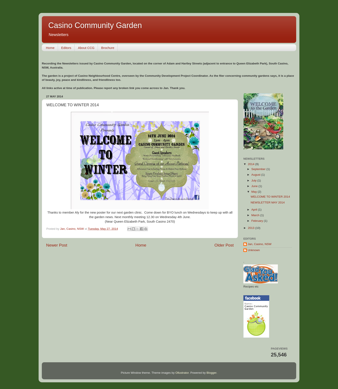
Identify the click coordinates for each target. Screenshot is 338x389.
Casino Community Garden (95, 25)
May (254, 191)
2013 (251, 228)
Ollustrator (182, 372)
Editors (66, 48)
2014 (251, 164)
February (257, 220)
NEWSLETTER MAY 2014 (268, 202)
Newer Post (56, 245)
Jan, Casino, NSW (259, 244)
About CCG (86, 48)
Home (50, 48)
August (256, 174)
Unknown (254, 250)
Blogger (211, 372)
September (258, 169)
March (255, 215)
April (254, 209)
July (254, 180)
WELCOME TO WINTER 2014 (270, 196)
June (254, 186)
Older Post (224, 245)
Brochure (107, 48)
